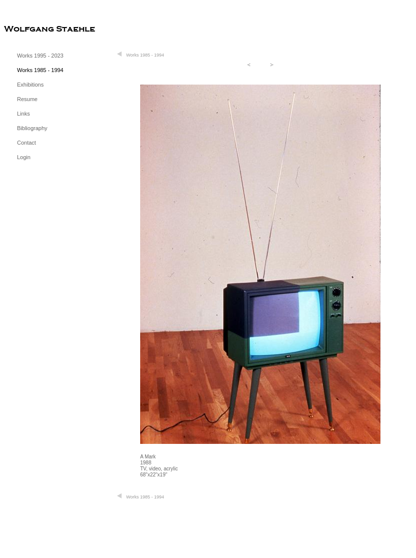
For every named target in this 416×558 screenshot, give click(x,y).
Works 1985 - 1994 (40, 70)
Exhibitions (30, 85)
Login (24, 157)
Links (23, 114)
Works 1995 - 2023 (40, 56)
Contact (26, 143)
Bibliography (32, 128)
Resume (27, 99)
